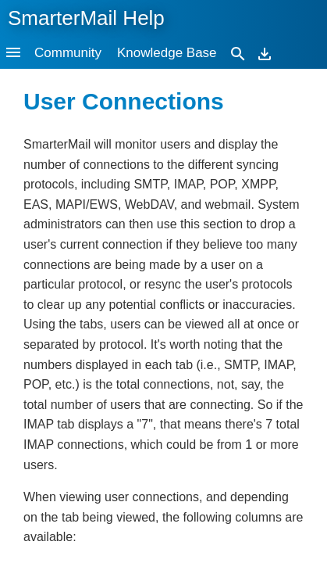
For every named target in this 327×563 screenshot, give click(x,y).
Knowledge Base (167, 52)
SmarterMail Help (86, 18)
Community (67, 52)
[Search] (238, 53)
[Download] (264, 53)
